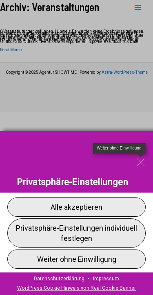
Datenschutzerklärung (59, 278)
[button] (76, 232)
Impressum (106, 278)
